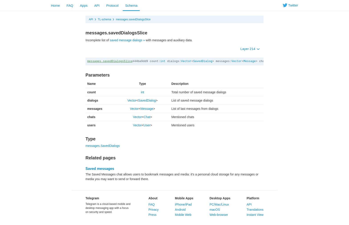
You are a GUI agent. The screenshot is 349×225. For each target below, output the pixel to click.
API (96, 5)
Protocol (112, 5)
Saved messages (99, 169)
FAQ (70, 5)
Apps (83, 5)
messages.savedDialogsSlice (133, 19)
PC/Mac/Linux (219, 204)
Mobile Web (183, 215)
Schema (131, 5)
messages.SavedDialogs (102, 146)
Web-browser (218, 215)
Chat (147, 117)
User (147, 125)
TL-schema (104, 19)
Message (249, 61)
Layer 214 (250, 49)
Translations (255, 209)
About (152, 198)
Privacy (153, 209)
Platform (253, 198)
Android (180, 209)
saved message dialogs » (127, 40)
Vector (186, 61)
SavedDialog (202, 61)
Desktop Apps (219, 198)
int (162, 61)
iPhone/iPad (183, 204)
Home (55, 5)
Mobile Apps (184, 198)
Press (152, 215)
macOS (214, 209)
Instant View (255, 215)
